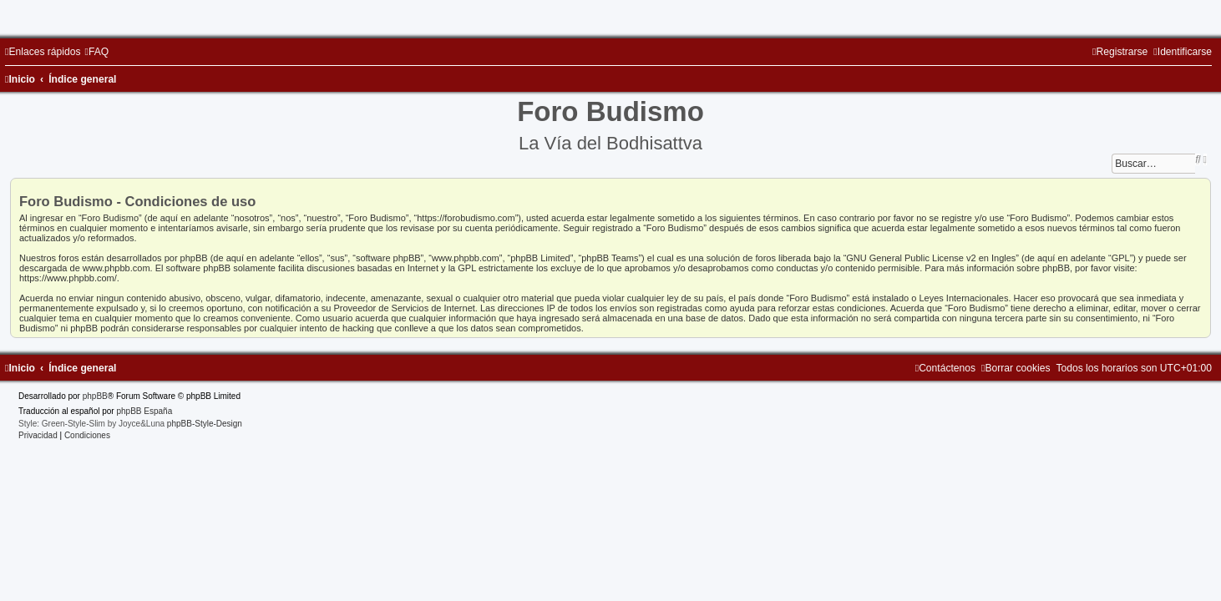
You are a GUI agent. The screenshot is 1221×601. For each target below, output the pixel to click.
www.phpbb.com (116, 268)
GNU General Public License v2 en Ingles (931, 258)
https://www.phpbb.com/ (68, 278)
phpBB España (144, 411)
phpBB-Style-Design (204, 423)
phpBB (95, 396)
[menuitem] (96, 52)
